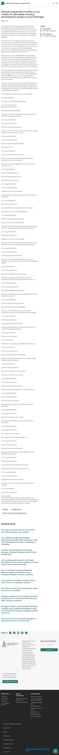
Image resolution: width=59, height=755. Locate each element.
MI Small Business (35, 706)
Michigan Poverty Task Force (37, 709)
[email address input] (49, 644)
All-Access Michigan (36, 696)
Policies (5, 732)
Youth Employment (36, 716)
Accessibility (6, 736)
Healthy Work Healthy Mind (37, 703)
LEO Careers (4, 699)
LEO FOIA (4, 701)
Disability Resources (8, 740)
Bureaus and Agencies (22, 702)
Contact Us (4, 696)
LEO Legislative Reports (5, 703)
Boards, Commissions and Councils (22, 699)
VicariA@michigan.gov (49, 36)
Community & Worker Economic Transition (36, 699)
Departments (6, 751)
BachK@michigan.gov (49, 31)
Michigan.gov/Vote (10, 681)
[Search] (54, 3)
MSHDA (5, 509)
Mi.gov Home (6, 728)
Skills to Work (34, 712)
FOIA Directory (7, 747)
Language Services (8, 744)
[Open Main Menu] (57, 3)
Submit (49, 649)
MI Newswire (16, 509)
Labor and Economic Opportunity (14, 513)
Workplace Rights (35, 714)
